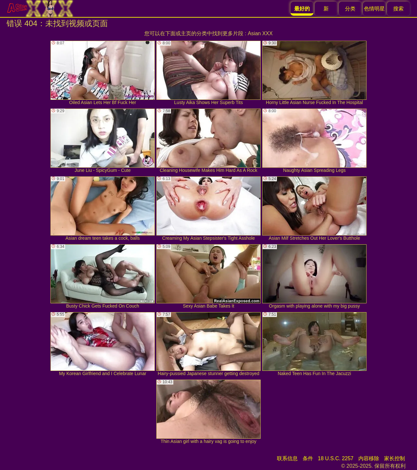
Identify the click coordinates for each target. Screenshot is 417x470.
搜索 (398, 8)
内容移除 (368, 458)
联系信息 (287, 458)
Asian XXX (260, 33)
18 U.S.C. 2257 (335, 458)
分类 (350, 8)
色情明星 (374, 8)
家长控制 (394, 458)
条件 (308, 458)
